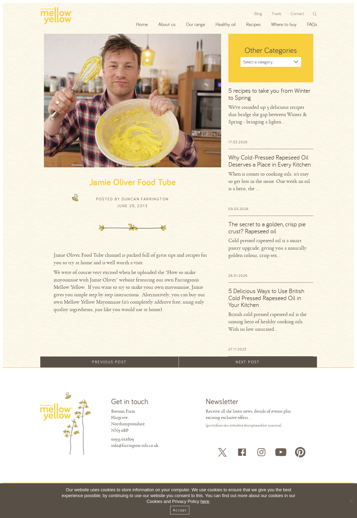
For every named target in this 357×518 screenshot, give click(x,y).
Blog (258, 13)
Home (142, 24)
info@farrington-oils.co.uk (134, 445)
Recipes (253, 24)
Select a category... (259, 62)
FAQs (312, 24)
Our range (195, 24)
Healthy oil (226, 24)
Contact (297, 13)
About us (166, 24)
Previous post (109, 361)
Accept (180, 510)
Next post (248, 361)
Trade (276, 13)
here (204, 501)
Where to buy (284, 24)
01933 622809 (122, 439)
